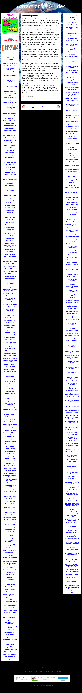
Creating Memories (10, 254)
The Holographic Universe (72, 126)
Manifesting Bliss (10, 398)
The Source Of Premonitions (10, 120)
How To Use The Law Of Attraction (72, 45)
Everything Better (10, 198)
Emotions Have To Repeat (10, 358)
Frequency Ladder (10, 637)
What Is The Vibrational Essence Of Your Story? (72, 479)
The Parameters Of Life (72, 302)
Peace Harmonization (10, 451)
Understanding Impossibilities (10, 230)
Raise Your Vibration (10, 78)
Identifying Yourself (10, 620)
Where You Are (10, 283)
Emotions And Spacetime (10, 193)
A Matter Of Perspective (72, 338)
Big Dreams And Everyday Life (72, 179)
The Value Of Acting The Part (72, 585)
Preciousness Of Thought (9, 293)
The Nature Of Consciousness (72, 95)
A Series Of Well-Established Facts (10, 94)
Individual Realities (10, 264)
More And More (10, 463)
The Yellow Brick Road (10, 371)
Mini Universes (72, 217)
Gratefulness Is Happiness (10, 489)
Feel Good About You (72, 77)
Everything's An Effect (10, 130)
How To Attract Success (72, 432)
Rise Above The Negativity (72, 56)
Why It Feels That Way (10, 188)
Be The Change (10, 202)
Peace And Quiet (10, 644)
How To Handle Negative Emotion (72, 28)
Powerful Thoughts (10, 273)
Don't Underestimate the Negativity (10, 69)
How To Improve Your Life (9, 550)
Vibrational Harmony (72, 259)
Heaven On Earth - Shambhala (10, 504)
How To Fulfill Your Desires (72, 557)
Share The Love (10, 498)
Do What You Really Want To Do (72, 294)
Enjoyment (10, 494)
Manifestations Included (10, 133)
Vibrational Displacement (10, 547)
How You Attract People (72, 174)
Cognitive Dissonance (72, 269)
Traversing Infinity (10, 446)
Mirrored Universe (72, 190)
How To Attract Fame (72, 434)
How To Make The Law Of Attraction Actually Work (72, 494)
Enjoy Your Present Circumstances (72, 247)
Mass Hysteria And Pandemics (72, 283)
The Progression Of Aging (72, 143)
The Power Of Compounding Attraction (72, 48)
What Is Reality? (72, 476)
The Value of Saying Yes (10, 65)
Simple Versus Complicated (10, 569)
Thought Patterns (10, 567)
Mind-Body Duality (10, 100)
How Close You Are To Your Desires (72, 146)
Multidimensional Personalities (72, 346)
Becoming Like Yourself (10, 355)
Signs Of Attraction (72, 171)
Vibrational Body (10, 391)
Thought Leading (10, 401)
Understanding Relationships (10, 617)
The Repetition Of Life (9, 461)
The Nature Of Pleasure (72, 390)
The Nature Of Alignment (72, 197)
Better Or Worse (10, 84)
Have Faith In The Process (72, 355)
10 (41, 671)
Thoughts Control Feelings (72, 87)
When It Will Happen (10, 233)
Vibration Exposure (10, 439)
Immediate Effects (10, 259)
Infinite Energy (10, 574)
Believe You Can (10, 322)
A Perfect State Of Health (10, 428)
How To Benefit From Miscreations (72, 162)
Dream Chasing (72, 51)
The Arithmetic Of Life (10, 465)
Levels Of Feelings (72, 313)
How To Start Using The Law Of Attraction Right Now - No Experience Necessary (72, 504)
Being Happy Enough (10, 407)
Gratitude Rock (72, 526)
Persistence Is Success (10, 195)
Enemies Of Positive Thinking (72, 324)
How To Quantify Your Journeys (72, 582)
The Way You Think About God (72, 320)
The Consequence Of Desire (10, 162)
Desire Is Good (10, 190)
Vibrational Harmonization (72, 236)
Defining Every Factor (10, 320)
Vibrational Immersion (72, 228)
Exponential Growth (10, 501)
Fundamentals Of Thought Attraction (10, 425)
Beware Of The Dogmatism (10, 155)
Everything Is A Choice (72, 72)
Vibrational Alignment (72, 70)
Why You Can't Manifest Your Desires (72, 352)
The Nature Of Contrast (72, 349)
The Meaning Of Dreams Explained (72, 508)
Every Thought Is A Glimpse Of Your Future (72, 418)
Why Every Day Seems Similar (72, 578)
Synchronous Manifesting (9, 89)
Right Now (10, 212)
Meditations (10, 59)
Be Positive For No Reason (10, 160)
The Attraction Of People (72, 64)
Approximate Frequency (10, 369)
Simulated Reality (10, 579)
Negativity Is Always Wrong (10, 102)
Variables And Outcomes (10, 496)
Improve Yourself (10, 227)
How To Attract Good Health (72, 427)
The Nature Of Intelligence (72, 92)
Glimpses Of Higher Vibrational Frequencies (72, 305)
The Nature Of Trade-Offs (10, 491)
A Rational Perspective (10, 519)
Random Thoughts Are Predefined (72, 287)
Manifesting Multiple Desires (72, 187)
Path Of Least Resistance (10, 591)
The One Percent (72, 22)
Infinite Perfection (72, 343)
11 (43, 671)
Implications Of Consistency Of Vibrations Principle (10, 290)
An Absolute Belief (10, 332)
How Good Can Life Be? (72, 59)
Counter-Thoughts (10, 538)
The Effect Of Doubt (10, 167)
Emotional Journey (10, 224)
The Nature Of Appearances (72, 131)
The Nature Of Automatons (72, 169)
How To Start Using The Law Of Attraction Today (72, 535)
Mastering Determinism (10, 266)
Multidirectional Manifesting (10, 639)
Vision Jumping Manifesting (10, 649)
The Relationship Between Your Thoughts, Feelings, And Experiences (72, 589)
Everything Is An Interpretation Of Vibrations (72, 393)
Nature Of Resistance (10, 281)
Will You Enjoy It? (10, 339)
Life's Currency (72, 214)
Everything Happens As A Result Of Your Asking (72, 512)
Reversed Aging (72, 199)
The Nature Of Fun (72, 38)
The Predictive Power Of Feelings (72, 41)
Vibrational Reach (9, 514)
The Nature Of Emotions (72, 221)
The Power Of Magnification (10, 86)
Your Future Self (10, 200)
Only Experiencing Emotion (10, 304)
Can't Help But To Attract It (10, 271)
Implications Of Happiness (10, 416)
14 (52, 671)
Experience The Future (10, 470)
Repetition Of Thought (10, 483)
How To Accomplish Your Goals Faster (72, 550)
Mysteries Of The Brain (10, 607)
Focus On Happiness (10, 348)
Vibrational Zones (9, 535)
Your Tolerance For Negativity (10, 72)
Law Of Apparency (10, 524)
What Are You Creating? (72, 219)
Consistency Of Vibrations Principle (10, 361)
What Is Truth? (72, 562)
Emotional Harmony (10, 317)
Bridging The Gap (9, 238)
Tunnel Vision (72, 54)
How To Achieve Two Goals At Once (72, 469)
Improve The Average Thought (10, 81)
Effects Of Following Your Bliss (9, 343)
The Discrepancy (10, 123)
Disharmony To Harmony (10, 353)
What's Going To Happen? (10, 113)
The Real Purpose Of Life (72, 449)
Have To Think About (10, 388)
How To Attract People (72, 204)
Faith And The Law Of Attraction (72, 473)
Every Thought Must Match (10, 135)
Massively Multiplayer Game (10, 647)
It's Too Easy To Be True (72, 274)
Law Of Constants (9, 552)
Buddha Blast (72, 182)
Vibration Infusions (10, 509)
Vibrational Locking (10, 527)
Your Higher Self (72, 185)
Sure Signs (10, 396)
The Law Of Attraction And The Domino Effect (72, 529)
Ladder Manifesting (72, 33)
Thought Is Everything (10, 430)
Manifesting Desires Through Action (10, 626)
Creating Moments (10, 205)
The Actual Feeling (10, 268)
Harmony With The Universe (72, 113)
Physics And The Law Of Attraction (72, 378)
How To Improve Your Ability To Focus (72, 401)
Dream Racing (10, 615)
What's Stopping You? (10, 91)
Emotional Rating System (72, 121)
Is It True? (9, 386)
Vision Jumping (72, 461)
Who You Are (10, 383)
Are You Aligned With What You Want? (72, 546)
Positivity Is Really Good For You (10, 286)
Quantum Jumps (72, 124)
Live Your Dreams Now (72, 311)
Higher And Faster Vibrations (72, 98)
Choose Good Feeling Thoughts (72, 358)
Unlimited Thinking (72, 176)
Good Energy (72, 61)
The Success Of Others (72, 159)
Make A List (10, 577)
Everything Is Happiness (10, 458)
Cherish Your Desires (10, 138)
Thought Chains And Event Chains (10, 595)
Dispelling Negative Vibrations (72, 291)
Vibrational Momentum (10, 468)
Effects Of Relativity (10, 379)
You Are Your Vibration (10, 473)
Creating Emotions (10, 207)
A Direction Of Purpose (10, 651)
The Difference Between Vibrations (72, 327)
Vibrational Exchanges (72, 15)
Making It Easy (10, 315)
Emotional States (72, 308)
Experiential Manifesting (72, 20)
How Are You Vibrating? (72, 136)
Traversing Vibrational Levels (10, 629)
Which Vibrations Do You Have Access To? (72, 371)
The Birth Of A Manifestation (10, 654)
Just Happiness (10, 222)
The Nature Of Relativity (10, 419)
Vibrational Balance (72, 89)
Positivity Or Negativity (10, 414)
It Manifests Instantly (10, 335)
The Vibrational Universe (72, 412)
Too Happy (10, 251)
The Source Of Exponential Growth (10, 476)
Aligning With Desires (72, 464)
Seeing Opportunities (10, 330)
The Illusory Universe (10, 584)
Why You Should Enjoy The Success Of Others (72, 554)
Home (42, 106)
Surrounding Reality (10, 118)
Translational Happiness (10, 325)
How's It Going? (10, 164)
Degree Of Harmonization (10, 306)
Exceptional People (72, 250)
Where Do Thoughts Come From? (72, 452)
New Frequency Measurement (10, 310)
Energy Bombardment (10, 125)
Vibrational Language (72, 466)
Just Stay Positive (10, 128)
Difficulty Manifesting (10, 512)
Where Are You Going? (72, 415)
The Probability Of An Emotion (10, 108)
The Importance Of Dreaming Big (10, 433)
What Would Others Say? (72, 110)
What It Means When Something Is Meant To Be (10, 62)
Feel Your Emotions (72, 267)
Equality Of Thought (10, 456)
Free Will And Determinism (10, 177)
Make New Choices (10, 142)
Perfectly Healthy (10, 220)
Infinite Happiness (10, 350)
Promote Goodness (10, 448)
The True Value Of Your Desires (72, 523)
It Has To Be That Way (9, 145)
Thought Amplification (10, 441)
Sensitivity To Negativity (10, 337)
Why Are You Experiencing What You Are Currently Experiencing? (72, 565)
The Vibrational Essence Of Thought (72, 483)
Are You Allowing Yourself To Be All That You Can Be (72, 539)
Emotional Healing (10, 443)
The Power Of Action (10, 587)
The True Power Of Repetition (10, 299)
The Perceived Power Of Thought (10, 486)
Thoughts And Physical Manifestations (72, 118)
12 (46, 671)
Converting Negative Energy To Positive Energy (10, 541)
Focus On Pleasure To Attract (72, 500)
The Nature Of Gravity (10, 421)
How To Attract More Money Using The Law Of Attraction (72, 490)
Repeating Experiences (72, 243)
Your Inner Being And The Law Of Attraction (72, 497)
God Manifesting (10, 642)
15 (54, 671)
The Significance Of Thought (10, 179)
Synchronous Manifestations (10, 261)
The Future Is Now (10, 366)
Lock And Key (72, 35)
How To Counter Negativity (72, 330)
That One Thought (10, 215)
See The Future (10, 453)
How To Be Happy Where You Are (72, 316)
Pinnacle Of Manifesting (10, 522)
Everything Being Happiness (10, 409)
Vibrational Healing (72, 212)
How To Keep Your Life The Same (10, 602)
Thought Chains (72, 31)
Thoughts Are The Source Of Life (72, 225)
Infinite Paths (10, 169)
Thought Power (10, 412)
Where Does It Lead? (10, 116)
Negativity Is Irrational (10, 75)
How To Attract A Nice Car (72, 569)
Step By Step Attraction (10, 605)
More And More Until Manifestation (10, 623)
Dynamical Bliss (10, 240)
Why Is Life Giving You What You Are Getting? (72, 520)
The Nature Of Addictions (72, 340)
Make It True (10, 327)
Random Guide (10, 57)
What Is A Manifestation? (10, 256)
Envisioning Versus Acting (10, 561)
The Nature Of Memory (10, 612)
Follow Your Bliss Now (72, 133)
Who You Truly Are (10, 589)
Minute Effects (10, 313)
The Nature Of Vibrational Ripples (10, 545)
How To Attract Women (72, 425)
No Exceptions (10, 210)
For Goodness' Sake (10, 436)
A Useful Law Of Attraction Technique (10, 598)
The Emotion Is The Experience (10, 182)
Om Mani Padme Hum (72, 459)
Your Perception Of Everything (72, 156)
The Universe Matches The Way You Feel (72, 368)
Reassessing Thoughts (72, 82)
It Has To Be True (10, 150)
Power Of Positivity (10, 381)
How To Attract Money (72, 440)
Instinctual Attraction (72, 195)
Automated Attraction (72, 365)
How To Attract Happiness (72, 429)
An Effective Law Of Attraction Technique (72, 456)
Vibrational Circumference (72, 115)
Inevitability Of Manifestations (10, 532)
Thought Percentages (72, 209)
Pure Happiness (10, 295)
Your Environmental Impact (10, 517)
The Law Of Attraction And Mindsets (72, 105)
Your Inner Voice (72, 241)
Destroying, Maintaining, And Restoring (10, 558)
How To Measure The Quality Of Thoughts (72, 397)
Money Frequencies (72, 202)
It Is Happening (72, 17)
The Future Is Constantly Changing (72, 231)
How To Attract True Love (72, 443)
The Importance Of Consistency (72, 384)
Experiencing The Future (10, 301)
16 (57, 671)
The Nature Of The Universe (72, 532)
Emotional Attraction (10, 147)
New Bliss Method (10, 374)
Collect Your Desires (10, 555)
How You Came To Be (10, 529)
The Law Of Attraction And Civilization (72, 152)
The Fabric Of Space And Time (10, 564)
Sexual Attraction (10, 634)
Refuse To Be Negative (10, 97)
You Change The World (10, 507)
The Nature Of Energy (72, 84)
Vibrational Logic (10, 111)
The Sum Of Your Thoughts (72, 272)
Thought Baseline (72, 207)
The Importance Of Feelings (72, 559)
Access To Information (72, 141)
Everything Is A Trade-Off (72, 264)
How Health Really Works (10, 105)
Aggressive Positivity (10, 393)
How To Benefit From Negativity (72, 280)
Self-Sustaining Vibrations (72, 335)
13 (49, 671)
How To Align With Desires (72, 410)
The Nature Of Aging (72, 234)
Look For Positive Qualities (72, 75)
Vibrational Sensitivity (72, 380)
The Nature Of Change (72, 333)
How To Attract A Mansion (72, 571)
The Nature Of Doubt (10, 172)
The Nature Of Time (72, 276)
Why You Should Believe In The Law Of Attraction (72, 422)
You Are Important (72, 252)
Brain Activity (72, 108)
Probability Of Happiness (10, 364)
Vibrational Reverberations (72, 24)
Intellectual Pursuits (10, 582)
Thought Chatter (72, 254)
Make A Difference (10, 185)
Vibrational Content (72, 262)
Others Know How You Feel (72, 404)
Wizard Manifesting (10, 656)
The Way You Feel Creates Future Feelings (72, 387)
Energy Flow (72, 80)
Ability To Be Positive (10, 249)
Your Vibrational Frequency (72, 374)
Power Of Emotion (10, 278)
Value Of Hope (10, 376)
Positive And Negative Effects (72, 67)
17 (60, 671)
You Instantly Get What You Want (72, 166)
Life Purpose (72, 297)
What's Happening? (10, 152)
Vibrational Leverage (72, 239)
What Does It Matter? (10, 157)
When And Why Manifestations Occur (72, 438)
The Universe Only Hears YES (72, 575)
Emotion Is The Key (10, 243)
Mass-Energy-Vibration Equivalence (10, 246)
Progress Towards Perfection (72, 192)
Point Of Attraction (10, 217)
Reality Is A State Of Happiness (10, 404)
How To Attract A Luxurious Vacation (72, 446)
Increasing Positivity (10, 235)
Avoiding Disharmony (9, 632)
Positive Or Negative (72, 128)
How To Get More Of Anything (72, 516)
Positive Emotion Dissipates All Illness (72, 362)
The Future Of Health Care (72, 300)
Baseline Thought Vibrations (10, 610)
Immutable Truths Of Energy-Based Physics (10, 480)
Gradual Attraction (72, 257)
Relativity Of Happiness (10, 174)
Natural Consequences (10, 276)
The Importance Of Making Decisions (72, 486)
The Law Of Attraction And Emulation (72, 407)
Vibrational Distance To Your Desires (72, 101)
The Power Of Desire (72, 149)
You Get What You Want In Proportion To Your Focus (72, 543)
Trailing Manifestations (10, 140)
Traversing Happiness (10, 346)
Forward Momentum (10, 572)
